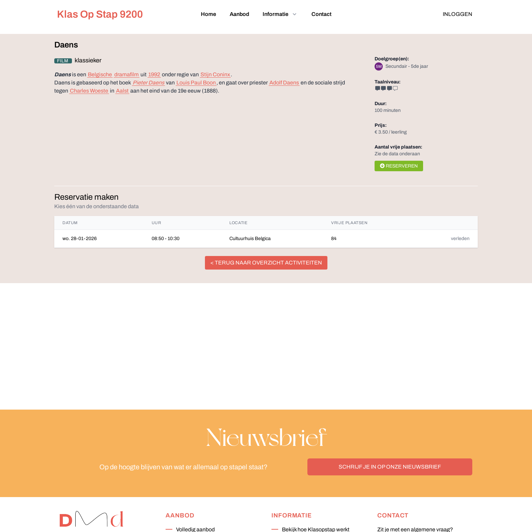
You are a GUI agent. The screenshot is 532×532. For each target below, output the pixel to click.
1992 (154, 74)
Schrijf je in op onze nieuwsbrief (390, 467)
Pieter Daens (148, 82)
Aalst (122, 91)
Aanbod (239, 14)
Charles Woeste (89, 91)
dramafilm (126, 74)
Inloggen (457, 14)
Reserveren (399, 166)
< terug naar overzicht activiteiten (266, 262)
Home (208, 14)
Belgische (100, 74)
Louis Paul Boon (196, 82)
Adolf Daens (284, 82)
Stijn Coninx (215, 74)
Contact (321, 14)
